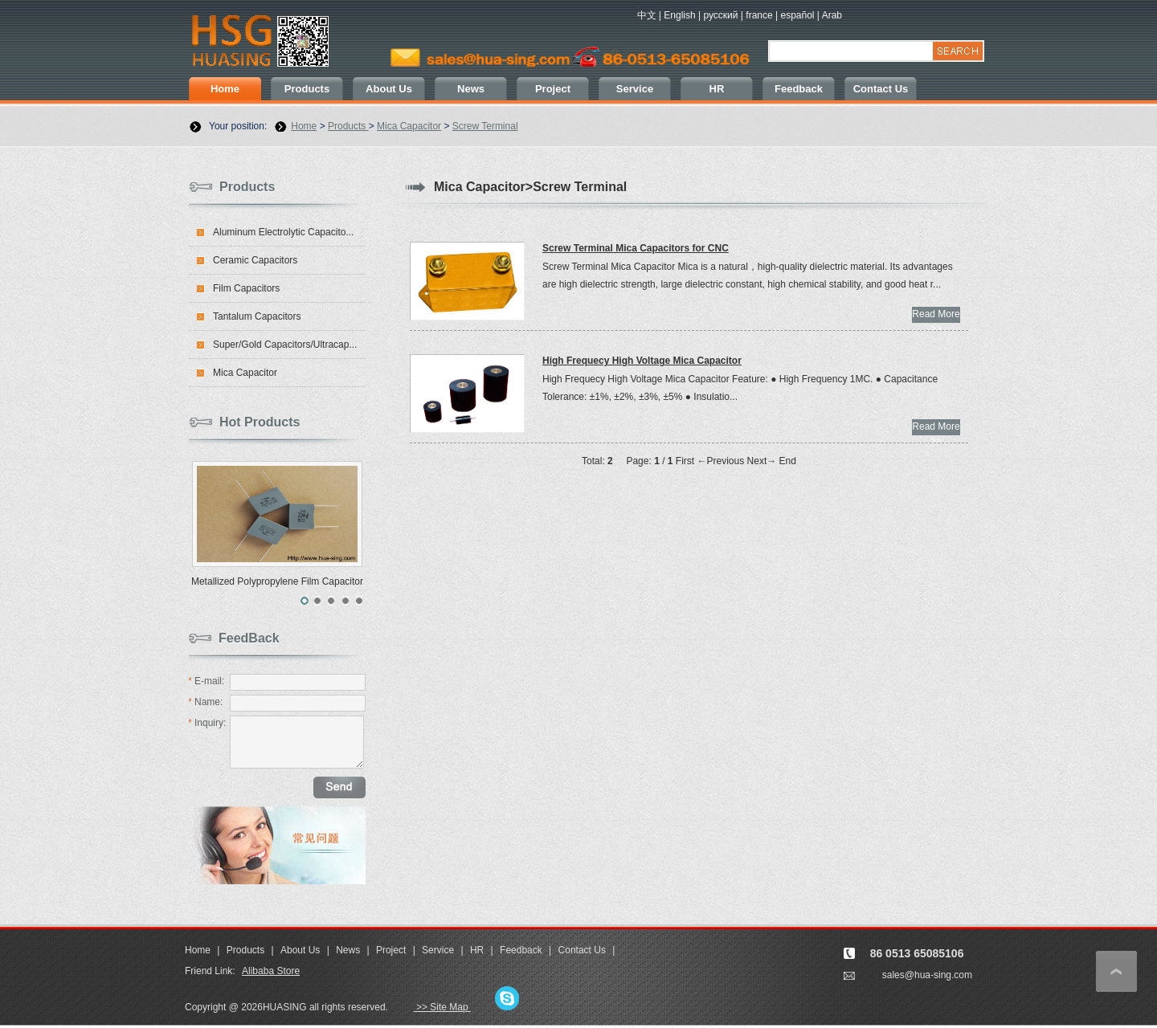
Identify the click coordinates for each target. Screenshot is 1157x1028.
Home (225, 89)
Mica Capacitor (409, 126)
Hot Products (259, 422)
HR (717, 89)
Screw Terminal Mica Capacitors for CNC (635, 248)
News (470, 89)
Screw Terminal (485, 126)
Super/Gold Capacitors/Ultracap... (285, 344)
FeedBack (249, 638)
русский (720, 15)
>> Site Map (442, 1007)
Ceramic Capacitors (255, 260)
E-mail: (206, 681)
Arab (832, 15)
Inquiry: (207, 722)
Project (552, 89)
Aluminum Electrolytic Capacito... (283, 232)
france (759, 15)
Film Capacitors (246, 288)
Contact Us (881, 89)
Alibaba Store (271, 971)
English (679, 15)
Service (634, 89)
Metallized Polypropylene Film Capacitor (277, 581)
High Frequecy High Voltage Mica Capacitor (642, 360)
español (797, 15)
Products (306, 89)
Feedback (799, 89)
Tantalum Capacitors (256, 316)
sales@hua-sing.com (927, 975)
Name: (205, 702)
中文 (646, 15)
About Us (389, 89)
